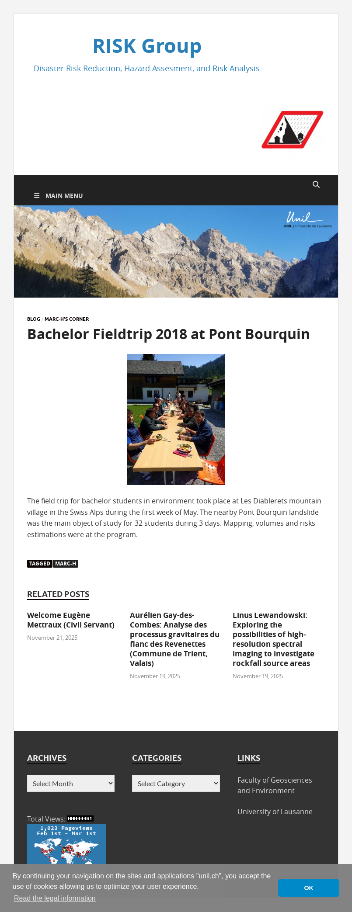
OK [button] (309, 887)
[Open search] (316, 185)
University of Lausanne (275, 811)
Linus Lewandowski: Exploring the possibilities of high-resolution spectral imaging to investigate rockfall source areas (273, 639)
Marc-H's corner (67, 319)
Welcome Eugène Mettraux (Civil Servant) (71, 620)
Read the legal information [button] (55, 898)
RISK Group (147, 45)
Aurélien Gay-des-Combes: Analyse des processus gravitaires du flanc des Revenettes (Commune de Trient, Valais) (175, 639)
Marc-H (65, 563)
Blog (33, 319)
